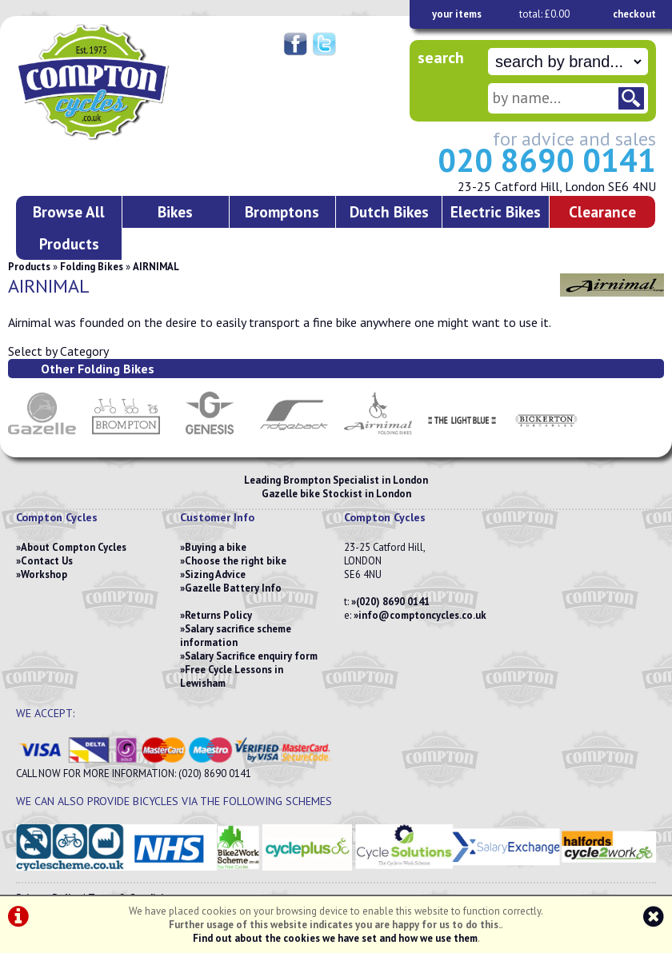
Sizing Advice (215, 574)
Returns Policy (218, 615)
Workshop (44, 574)
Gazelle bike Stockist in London (336, 493)
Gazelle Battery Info (233, 588)
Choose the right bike (235, 561)
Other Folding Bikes (97, 369)
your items (457, 14)
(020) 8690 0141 (393, 601)
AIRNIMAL (156, 266)
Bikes (175, 211)
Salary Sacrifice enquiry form (251, 656)
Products (29, 266)
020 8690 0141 (547, 160)
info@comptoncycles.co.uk (422, 615)
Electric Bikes (495, 211)
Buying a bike (215, 547)
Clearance (602, 211)
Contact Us (47, 561)
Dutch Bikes (389, 211)
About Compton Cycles (73, 547)
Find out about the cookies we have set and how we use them (335, 938)
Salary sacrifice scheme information (235, 635)
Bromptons (282, 211)
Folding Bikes (91, 266)
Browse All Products (69, 227)
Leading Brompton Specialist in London (336, 480)
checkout (634, 14)
